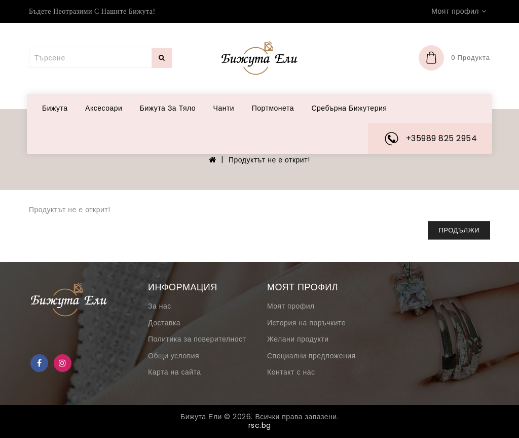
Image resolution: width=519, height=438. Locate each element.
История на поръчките (306, 323)
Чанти (224, 108)
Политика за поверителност (197, 339)
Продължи (458, 230)
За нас (159, 306)
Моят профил (291, 306)
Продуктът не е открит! (269, 160)
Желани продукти (298, 339)
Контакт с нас (291, 372)
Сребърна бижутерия (349, 108)
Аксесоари (103, 108)
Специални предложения (311, 356)
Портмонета (273, 108)
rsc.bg (259, 425)
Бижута (55, 108)
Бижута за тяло (168, 108)
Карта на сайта (174, 372)
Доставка (164, 323)
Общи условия (173, 356)
